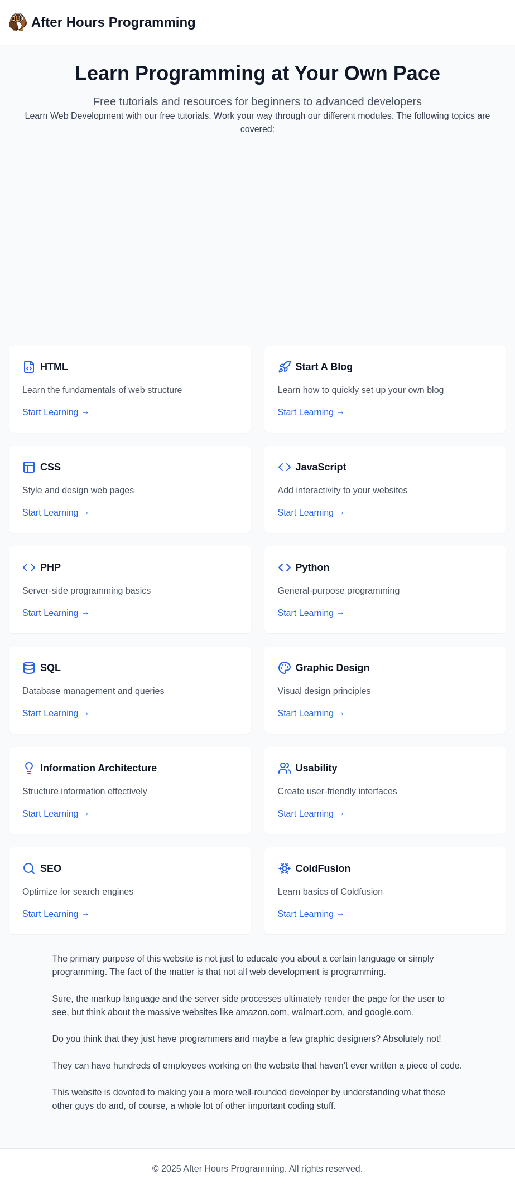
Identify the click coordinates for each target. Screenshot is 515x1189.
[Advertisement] (257, 241)
